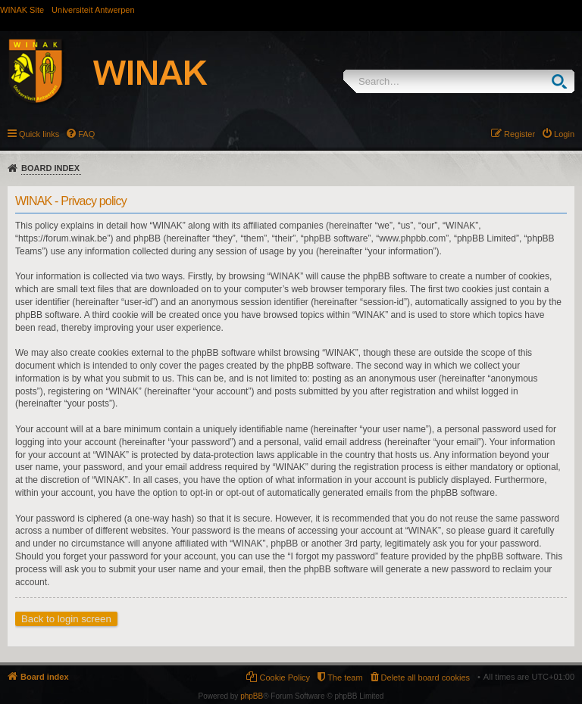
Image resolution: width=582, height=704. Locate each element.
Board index (50, 168)
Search (562, 81)
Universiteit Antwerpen (93, 9)
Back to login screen (66, 619)
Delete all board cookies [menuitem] (425, 677)
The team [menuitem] (344, 677)
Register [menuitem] (519, 134)
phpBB (251, 696)
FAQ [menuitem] (86, 134)
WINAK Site (22, 9)
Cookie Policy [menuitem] (284, 677)
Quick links (39, 134)
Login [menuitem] (564, 134)
